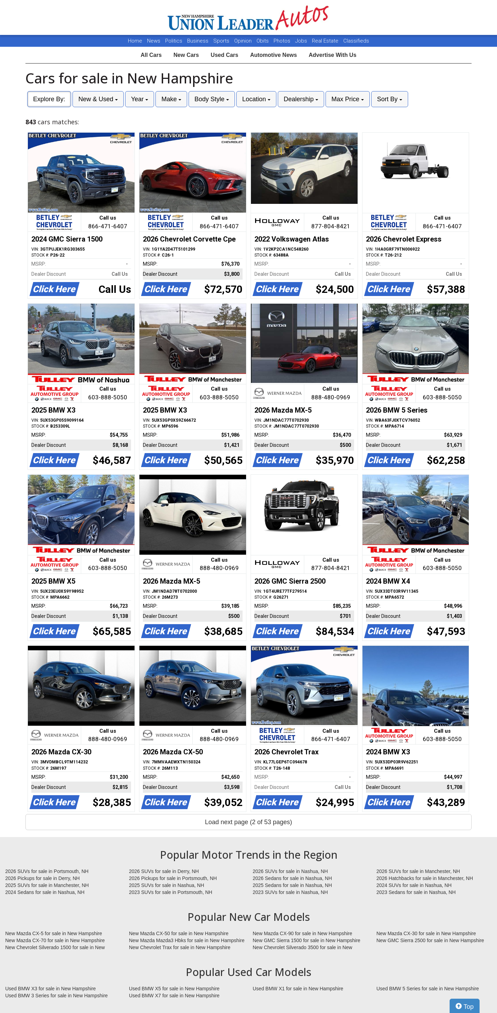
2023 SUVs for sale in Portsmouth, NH (170, 892)
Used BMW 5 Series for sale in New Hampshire (427, 988)
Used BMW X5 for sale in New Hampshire (174, 988)
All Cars (150, 55)
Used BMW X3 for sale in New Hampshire (50, 988)
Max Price (347, 99)
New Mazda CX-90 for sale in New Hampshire (302, 933)
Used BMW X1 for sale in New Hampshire (298, 988)
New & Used (98, 99)
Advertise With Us (333, 55)
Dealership (301, 99)
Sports (222, 41)
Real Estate (326, 41)
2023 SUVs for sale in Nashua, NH (290, 892)
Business (198, 41)
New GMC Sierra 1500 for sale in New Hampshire (306, 940)
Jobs (301, 41)
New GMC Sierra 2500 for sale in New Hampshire (430, 940)
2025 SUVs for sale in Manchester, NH (47, 885)
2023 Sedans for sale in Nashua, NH (416, 892)
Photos (283, 41)
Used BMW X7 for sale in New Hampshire (174, 995)
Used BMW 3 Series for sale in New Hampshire (56, 995)
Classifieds (356, 41)
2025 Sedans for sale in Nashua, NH (292, 885)
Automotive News (273, 55)
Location (256, 99)
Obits (263, 41)
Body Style (211, 99)
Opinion (243, 41)
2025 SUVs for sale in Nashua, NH (166, 885)
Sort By (389, 99)
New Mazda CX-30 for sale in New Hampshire (426, 933)
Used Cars (224, 55)
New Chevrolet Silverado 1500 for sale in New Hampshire (55, 948)
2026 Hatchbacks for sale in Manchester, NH (424, 878)
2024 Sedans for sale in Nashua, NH (44, 892)
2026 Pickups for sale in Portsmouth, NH (173, 878)
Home (135, 41)
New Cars (186, 55)
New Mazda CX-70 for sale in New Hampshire (55, 940)
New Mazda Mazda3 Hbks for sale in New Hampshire (186, 940)
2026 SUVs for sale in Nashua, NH (290, 871)
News (153, 41)
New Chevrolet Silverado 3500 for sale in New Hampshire (302, 948)
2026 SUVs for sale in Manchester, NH (418, 871)
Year (139, 99)
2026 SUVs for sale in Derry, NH (164, 871)
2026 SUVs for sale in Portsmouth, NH (47, 871)
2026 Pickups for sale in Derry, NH (42, 878)
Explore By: (49, 99)
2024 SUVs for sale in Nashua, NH (414, 885)
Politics (173, 41)
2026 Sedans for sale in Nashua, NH (292, 878)
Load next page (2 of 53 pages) (248, 822)
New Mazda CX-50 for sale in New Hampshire (179, 933)
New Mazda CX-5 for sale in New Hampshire (53, 933)
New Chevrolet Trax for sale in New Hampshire (179, 947)
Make (171, 99)
